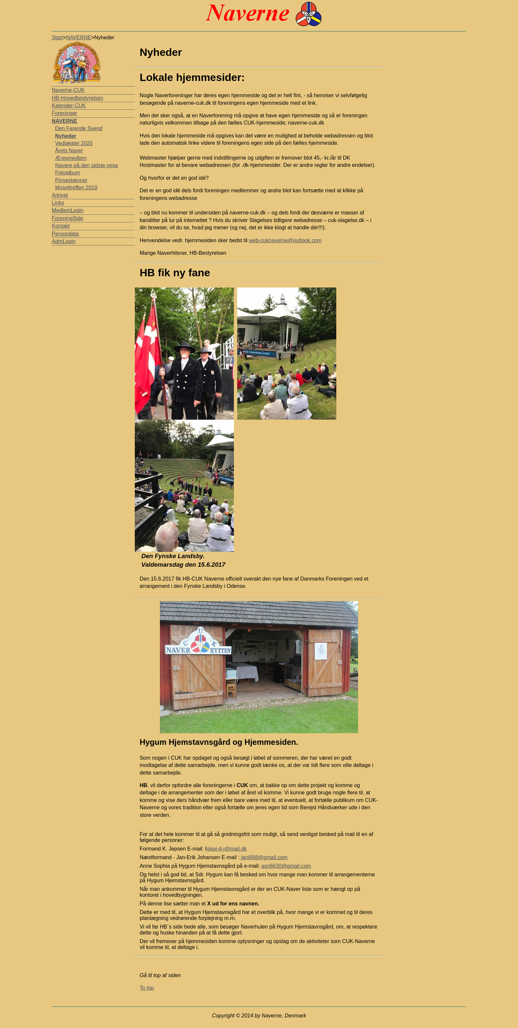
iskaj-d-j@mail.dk (226, 849)
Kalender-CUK (69, 105)
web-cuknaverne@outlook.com (285, 240)
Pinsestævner (71, 180)
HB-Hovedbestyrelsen (77, 98)
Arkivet (60, 195)
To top (147, 988)
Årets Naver (69, 150)
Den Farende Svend (78, 128)
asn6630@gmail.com (286, 866)
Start (57, 37)
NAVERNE (78, 37)
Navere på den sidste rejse (86, 165)
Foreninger (64, 113)
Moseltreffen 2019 (76, 187)
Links (58, 203)
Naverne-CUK (68, 90)
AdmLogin (64, 241)
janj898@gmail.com (264, 857)
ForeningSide (67, 218)
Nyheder (65, 136)
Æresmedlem (71, 158)
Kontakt (61, 226)
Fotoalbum (67, 172)
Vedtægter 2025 (74, 143)
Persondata (65, 234)
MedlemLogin (68, 210)
